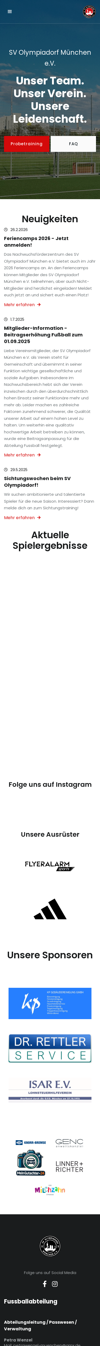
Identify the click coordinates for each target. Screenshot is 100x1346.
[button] (10, 12)
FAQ (73, 144)
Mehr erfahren (22, 304)
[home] (68, 11)
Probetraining (27, 144)
